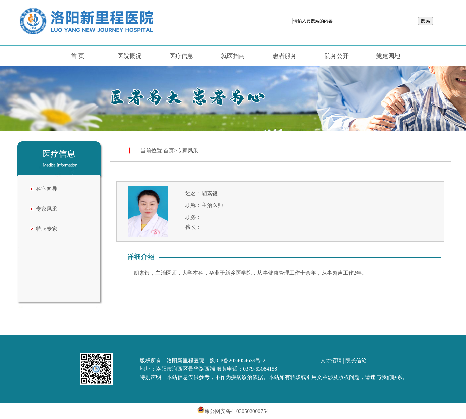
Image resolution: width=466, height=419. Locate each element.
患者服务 (285, 56)
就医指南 (233, 56)
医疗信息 (181, 56)
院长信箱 (356, 360)
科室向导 (46, 189)
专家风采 (46, 209)
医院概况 (129, 56)
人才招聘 (331, 360)
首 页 (77, 56)
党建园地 (388, 56)
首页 (168, 150)
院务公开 (337, 56)
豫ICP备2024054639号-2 (237, 360)
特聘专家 (46, 229)
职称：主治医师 (204, 205)
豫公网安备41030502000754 (233, 411)
